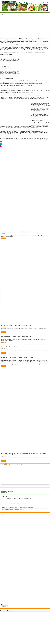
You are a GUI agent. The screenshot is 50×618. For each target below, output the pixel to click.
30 (17, 464)
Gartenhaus (3, 337)
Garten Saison (4, 348)
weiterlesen (3, 238)
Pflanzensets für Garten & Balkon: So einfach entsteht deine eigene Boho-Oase (19, 498)
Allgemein (3, 456)
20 (15, 464)
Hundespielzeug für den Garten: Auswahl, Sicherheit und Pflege (17, 357)
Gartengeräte (3, 233)
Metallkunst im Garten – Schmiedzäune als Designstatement (16, 325)
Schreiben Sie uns (4, 492)
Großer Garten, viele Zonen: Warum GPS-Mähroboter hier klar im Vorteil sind (20, 232)
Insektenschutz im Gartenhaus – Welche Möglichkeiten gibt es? (17, 336)
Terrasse (23, 38)
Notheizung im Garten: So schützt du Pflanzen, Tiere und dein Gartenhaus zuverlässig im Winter (17, 507)
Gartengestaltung (4, 327)
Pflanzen (7, 348)
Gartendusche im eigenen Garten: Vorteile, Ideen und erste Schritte (13, 509)
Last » (22, 464)
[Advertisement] (13, 474)
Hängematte (2, 76)
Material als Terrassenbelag (36, 97)
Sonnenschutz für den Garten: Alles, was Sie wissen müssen (16, 346)
